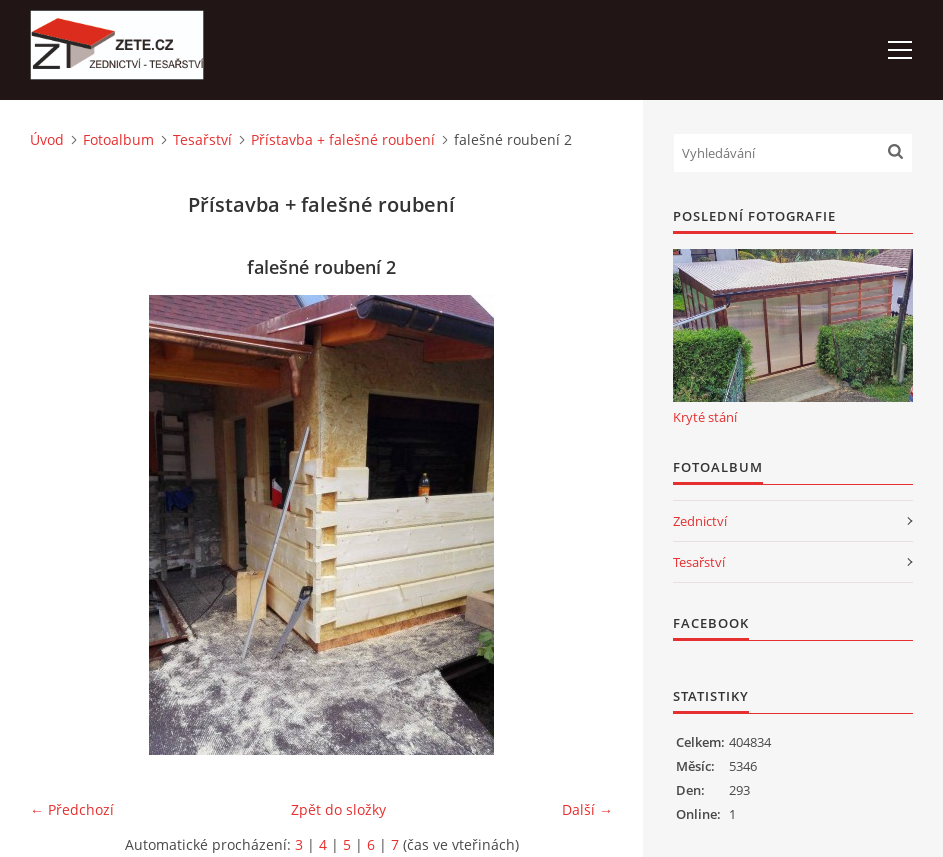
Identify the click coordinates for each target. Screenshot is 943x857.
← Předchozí (72, 809)
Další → (587, 809)
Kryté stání (705, 417)
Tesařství (202, 139)
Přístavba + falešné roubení (343, 139)
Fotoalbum (118, 139)
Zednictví (700, 521)
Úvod (47, 139)
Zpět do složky (338, 809)
